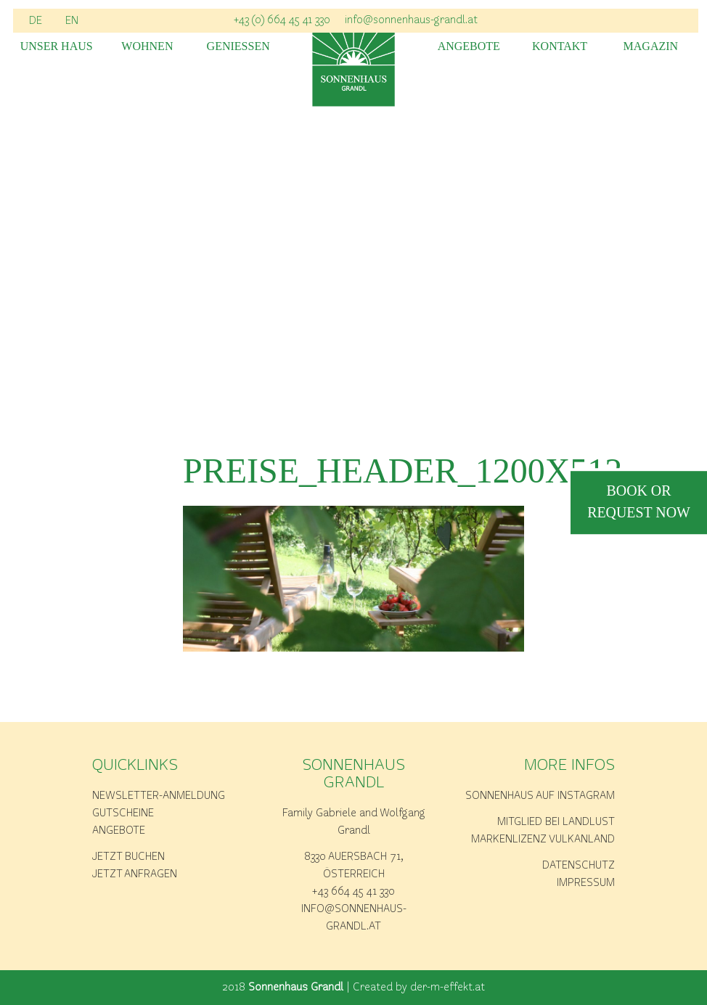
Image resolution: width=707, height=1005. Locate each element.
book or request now (638, 503)
